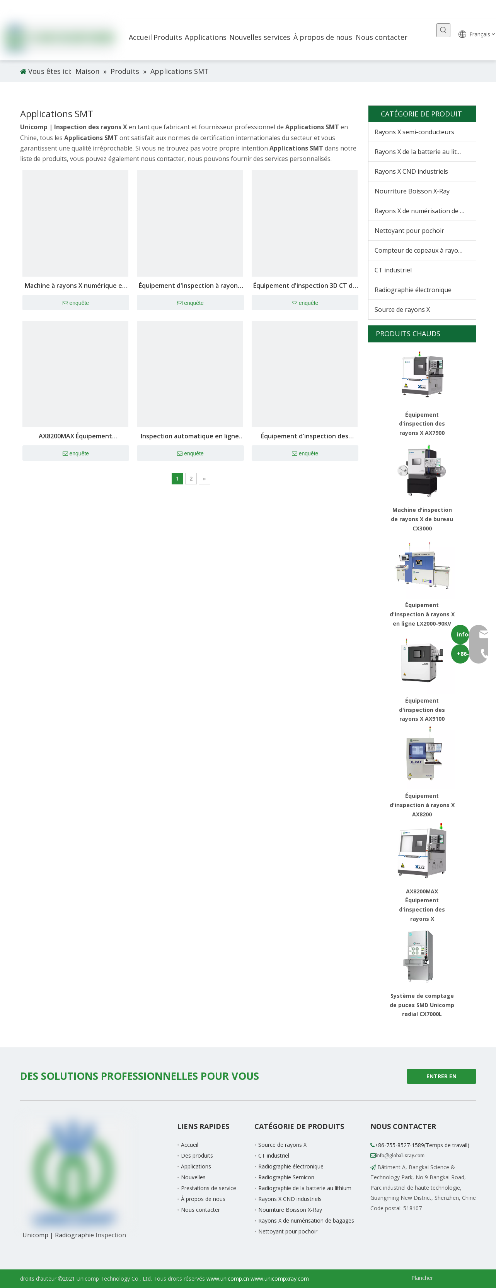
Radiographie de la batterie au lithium (304, 1188)
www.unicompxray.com (280, 1278)
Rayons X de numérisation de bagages (425, 211)
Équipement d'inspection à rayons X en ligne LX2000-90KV (422, 614)
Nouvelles (193, 1177)
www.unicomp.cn (227, 1278)
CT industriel (393, 270)
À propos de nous (203, 1198)
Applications (196, 1166)
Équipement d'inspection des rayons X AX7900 (304, 436)
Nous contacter (200, 1209)
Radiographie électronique (413, 290)
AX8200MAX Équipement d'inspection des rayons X (75, 436)
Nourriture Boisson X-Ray (412, 191)
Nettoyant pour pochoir (409, 230)
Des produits (197, 1155)
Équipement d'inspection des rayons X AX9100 (422, 710)
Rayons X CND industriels (411, 171)
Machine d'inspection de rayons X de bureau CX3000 (422, 519)
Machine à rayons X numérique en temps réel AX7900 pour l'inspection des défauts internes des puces (75, 286)
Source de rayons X (402, 309)
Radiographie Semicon (286, 1177)
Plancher (422, 1277)
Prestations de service (208, 1188)
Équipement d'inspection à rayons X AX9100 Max (190, 286)
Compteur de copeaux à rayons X (422, 250)
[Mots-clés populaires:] (443, 30)
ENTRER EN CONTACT (441, 1078)
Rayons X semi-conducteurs (414, 132)
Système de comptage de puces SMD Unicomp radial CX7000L (422, 1005)
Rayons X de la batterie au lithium (423, 151)
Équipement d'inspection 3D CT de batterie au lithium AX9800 (304, 286)
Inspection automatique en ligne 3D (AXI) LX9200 (190, 436)
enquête (76, 303)
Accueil (189, 1144)
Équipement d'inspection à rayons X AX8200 (422, 805)
